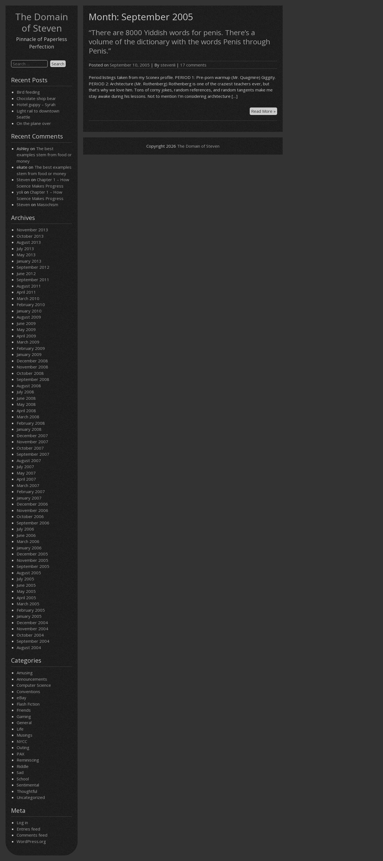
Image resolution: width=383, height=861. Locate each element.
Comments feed (32, 835)
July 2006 (25, 529)
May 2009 (26, 329)
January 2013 (29, 261)
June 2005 (26, 585)
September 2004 (33, 641)
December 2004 (32, 622)
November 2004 (32, 628)
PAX (20, 754)
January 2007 (29, 498)
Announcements (32, 679)
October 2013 (30, 236)
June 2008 (26, 398)
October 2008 (30, 373)
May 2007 (26, 473)
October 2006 (30, 516)
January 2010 (29, 311)
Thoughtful (27, 791)
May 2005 (26, 591)
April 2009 (26, 336)
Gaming (24, 716)
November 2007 (32, 441)
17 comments (193, 65)
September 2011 (33, 279)
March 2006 (28, 541)
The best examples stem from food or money (44, 155)
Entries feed (28, 829)
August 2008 (29, 385)
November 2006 (32, 510)
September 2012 (33, 267)
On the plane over (34, 123)
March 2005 (28, 603)
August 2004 (29, 647)
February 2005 (31, 610)
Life (20, 729)
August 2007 (29, 460)
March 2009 (28, 342)
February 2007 (31, 491)
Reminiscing (28, 760)
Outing (23, 747)
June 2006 (26, 535)
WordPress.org (31, 841)
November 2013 (32, 229)
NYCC (22, 741)
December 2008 (32, 360)
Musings (24, 735)
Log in (22, 822)
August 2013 (29, 242)
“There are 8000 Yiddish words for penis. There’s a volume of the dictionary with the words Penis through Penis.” (179, 41)
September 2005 (33, 566)
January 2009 (29, 354)
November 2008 (32, 367)
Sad (20, 772)
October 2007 (30, 448)
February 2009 (31, 348)
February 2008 (31, 423)
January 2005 (29, 616)
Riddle (23, 766)
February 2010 (31, 304)
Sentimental (28, 785)
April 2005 (26, 597)
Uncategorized (31, 797)
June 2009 (26, 323)
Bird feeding (28, 92)
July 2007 (25, 466)
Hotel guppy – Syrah (36, 104)
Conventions (28, 691)
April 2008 (26, 410)
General (24, 722)
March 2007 (28, 485)
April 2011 (26, 292)
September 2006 (33, 523)
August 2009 (29, 317)
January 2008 (29, 429)
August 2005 (29, 572)
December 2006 (32, 504)
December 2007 (32, 435)
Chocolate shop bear (36, 98)
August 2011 (29, 286)
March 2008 (28, 416)
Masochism (47, 204)
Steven (23, 179)
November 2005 (32, 560)
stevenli (167, 65)
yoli (20, 192)
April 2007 (26, 479)
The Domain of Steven (41, 22)
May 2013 (26, 254)
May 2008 (26, 404)
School (23, 778)
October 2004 (30, 635)
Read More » (264, 111)
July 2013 (25, 248)
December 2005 (32, 554)
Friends (24, 710)
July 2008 (25, 391)
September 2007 (33, 454)
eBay (21, 697)
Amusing (25, 672)
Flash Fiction (28, 704)
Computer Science (34, 685)
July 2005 (25, 578)
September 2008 (33, 379)
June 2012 (26, 273)
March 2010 (28, 298)
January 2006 (29, 547)
